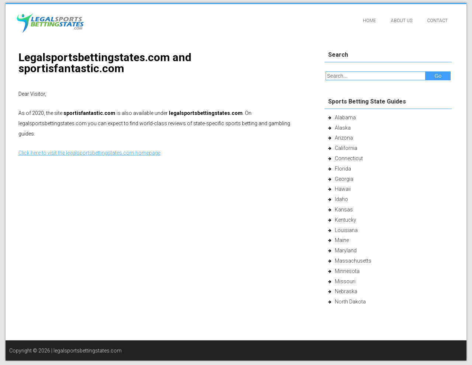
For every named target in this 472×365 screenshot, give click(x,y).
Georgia (344, 179)
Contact (437, 20)
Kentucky (345, 220)
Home (369, 20)
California (346, 148)
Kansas (344, 210)
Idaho (341, 199)
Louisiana (346, 230)
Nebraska (346, 291)
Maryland (346, 250)
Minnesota (347, 271)
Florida (343, 169)
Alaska (343, 128)
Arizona (344, 138)
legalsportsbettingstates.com (87, 351)
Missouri (345, 281)
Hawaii (343, 189)
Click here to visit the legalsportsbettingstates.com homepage (89, 153)
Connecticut (349, 158)
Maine (342, 240)
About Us (401, 20)
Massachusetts (353, 261)
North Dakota (350, 302)
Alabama (345, 117)
